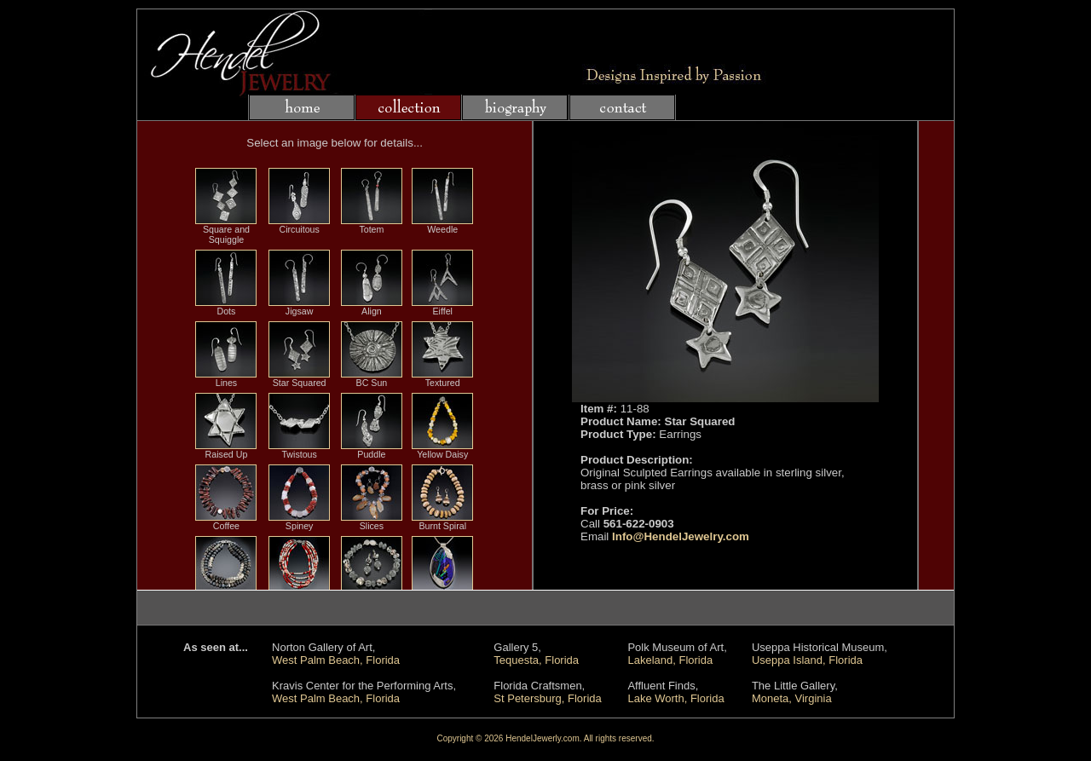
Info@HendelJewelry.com (680, 536)
